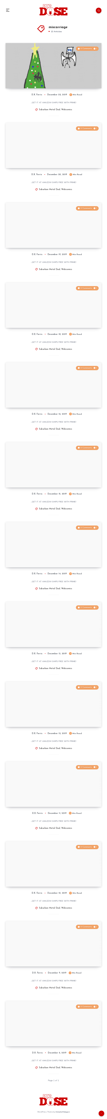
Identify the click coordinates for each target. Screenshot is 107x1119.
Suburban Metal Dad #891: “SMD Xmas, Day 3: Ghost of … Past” (31, 879)
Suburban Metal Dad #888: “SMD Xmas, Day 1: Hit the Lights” (32, 1038)
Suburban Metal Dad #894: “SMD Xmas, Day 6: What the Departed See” (32, 637)
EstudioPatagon (63, 1112)
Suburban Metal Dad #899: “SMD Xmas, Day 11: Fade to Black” (32, 240)
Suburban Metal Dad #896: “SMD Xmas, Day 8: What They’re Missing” (34, 479)
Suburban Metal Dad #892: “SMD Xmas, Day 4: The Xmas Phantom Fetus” (32, 797)
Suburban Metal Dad (49, 110)
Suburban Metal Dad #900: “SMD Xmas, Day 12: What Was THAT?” (32, 160)
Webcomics (66, 110)
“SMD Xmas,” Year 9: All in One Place (35, 82)
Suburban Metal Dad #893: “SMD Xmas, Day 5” (32, 719)
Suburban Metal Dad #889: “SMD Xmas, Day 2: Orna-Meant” (32, 958)
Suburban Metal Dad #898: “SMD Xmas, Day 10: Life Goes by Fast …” (33, 320)
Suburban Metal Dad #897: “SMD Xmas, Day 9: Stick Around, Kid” (32, 400)
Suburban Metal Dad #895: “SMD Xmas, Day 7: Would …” (32, 559)
